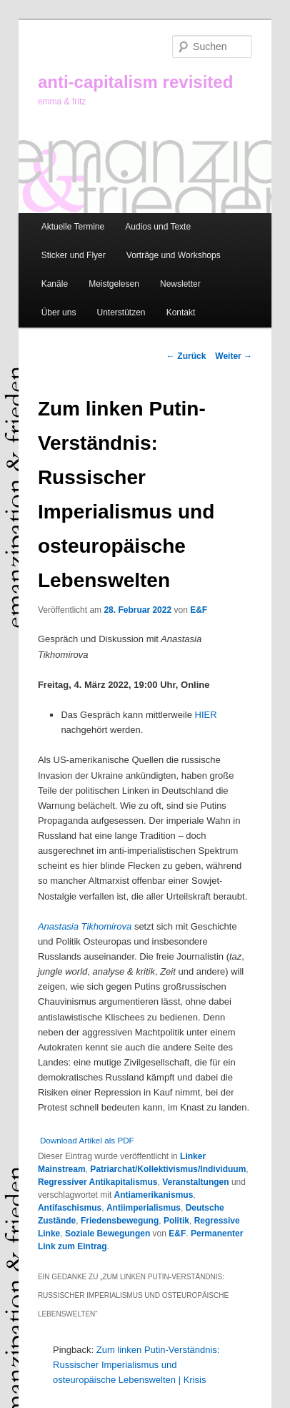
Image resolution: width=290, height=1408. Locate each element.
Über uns (58, 312)
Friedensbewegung (120, 1221)
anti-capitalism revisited (135, 82)
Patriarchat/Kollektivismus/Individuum (168, 1169)
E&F (198, 610)
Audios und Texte (158, 227)
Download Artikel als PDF (87, 1140)
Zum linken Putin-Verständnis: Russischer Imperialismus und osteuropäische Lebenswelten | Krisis (136, 1364)
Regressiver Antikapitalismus (98, 1182)
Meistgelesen (114, 284)
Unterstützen (120, 312)
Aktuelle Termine (73, 227)
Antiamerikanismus (154, 1195)
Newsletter (180, 284)
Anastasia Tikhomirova (84, 926)
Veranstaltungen (195, 1182)
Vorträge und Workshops (173, 255)
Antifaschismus (69, 1208)
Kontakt (181, 312)
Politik (176, 1221)
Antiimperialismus (143, 1208)
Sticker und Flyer (73, 255)
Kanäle (54, 284)
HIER (206, 714)
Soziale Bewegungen (107, 1234)
